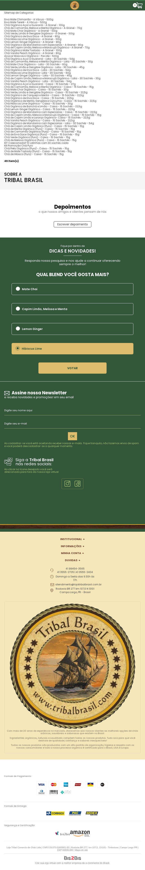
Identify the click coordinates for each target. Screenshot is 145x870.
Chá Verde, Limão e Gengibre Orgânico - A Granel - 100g (39, 33)
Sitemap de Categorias (19, 12)
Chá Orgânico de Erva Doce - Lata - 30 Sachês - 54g (37, 70)
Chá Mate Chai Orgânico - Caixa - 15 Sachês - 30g (36, 89)
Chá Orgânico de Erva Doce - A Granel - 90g (32, 36)
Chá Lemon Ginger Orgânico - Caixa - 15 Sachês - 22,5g (39, 109)
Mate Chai (29, 289)
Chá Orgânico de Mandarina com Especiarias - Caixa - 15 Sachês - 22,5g (50, 112)
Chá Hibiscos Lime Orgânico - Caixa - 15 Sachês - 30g (38, 103)
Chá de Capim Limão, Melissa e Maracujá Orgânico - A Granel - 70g (47, 47)
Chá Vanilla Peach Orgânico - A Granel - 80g (32, 53)
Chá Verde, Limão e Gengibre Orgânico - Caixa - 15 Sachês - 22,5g (45, 92)
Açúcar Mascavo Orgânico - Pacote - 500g (31, 56)
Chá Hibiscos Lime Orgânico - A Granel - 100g (32, 39)
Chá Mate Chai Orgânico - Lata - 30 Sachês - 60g (35, 64)
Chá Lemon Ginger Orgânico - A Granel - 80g (32, 42)
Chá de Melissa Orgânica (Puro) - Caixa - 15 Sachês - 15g (40, 140)
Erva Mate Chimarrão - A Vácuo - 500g (28, 19)
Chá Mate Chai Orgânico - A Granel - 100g (30, 31)
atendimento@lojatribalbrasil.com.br (78, 584)
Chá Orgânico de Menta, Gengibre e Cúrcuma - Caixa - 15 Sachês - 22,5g (50, 101)
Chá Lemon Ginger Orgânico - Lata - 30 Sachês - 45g (38, 75)
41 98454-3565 (75, 568)
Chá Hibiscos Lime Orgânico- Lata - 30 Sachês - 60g (37, 73)
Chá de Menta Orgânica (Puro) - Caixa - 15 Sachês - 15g (39, 129)
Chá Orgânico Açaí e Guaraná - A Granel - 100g (34, 25)
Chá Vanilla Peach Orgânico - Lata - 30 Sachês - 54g (38, 81)
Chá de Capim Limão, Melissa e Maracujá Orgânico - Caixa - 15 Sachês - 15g (52, 115)
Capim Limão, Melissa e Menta (44, 309)
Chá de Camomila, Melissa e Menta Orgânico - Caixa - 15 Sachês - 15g (49, 87)
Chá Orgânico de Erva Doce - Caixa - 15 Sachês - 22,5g (39, 98)
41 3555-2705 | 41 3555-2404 (75, 572)
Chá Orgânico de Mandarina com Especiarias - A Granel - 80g (43, 45)
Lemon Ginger (32, 329)
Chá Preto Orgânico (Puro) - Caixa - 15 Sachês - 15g (36, 148)
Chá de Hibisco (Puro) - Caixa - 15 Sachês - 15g (34, 154)
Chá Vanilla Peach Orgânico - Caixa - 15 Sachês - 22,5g (39, 120)
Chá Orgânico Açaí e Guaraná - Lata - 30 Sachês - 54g (39, 59)
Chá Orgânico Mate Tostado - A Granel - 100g (33, 50)
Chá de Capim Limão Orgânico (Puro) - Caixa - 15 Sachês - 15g (44, 126)
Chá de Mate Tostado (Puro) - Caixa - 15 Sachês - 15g (38, 151)
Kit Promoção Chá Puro (18, 145)
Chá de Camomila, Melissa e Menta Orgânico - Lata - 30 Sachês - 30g (48, 61)
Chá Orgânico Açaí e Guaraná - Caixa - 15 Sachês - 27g (40, 84)
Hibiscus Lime (32, 349)
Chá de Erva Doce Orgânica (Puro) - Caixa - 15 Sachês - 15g (41, 134)
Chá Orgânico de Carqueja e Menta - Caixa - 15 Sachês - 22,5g (44, 95)
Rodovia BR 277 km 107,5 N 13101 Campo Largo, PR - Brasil (75, 590)
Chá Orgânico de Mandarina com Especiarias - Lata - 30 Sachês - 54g (49, 123)
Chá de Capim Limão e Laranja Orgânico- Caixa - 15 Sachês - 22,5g (47, 117)
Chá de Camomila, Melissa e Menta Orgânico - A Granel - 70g (43, 28)
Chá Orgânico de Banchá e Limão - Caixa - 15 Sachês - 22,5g (43, 106)
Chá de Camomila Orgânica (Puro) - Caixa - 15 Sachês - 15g (42, 131)
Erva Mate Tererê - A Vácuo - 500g (25, 22)
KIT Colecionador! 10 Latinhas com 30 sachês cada (36, 143)
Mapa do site (81, 850)
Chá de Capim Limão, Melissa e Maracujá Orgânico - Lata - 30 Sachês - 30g (52, 78)
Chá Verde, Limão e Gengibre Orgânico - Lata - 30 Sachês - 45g (44, 67)
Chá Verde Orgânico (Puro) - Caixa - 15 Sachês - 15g (37, 137)
